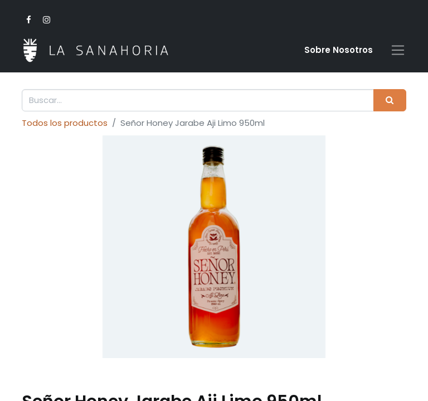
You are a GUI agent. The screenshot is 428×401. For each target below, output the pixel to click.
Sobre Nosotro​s (338, 50)
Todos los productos (65, 123)
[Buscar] (389, 100)
